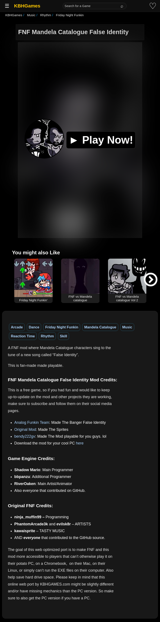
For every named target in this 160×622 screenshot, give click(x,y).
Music (127, 327)
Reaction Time (23, 336)
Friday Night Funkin (61, 327)
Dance (34, 327)
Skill (63, 336)
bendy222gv (24, 436)
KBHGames (27, 6)
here (80, 443)
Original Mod (25, 429)
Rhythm (47, 336)
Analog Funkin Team (31, 422)
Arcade (17, 327)
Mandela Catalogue (100, 327)
